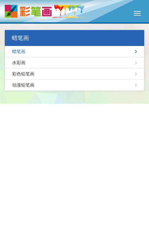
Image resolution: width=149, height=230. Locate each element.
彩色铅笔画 (23, 73)
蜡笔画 (18, 51)
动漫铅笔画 (23, 85)
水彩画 (18, 62)
